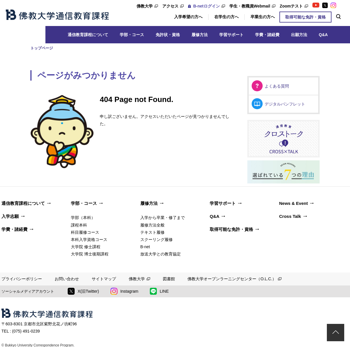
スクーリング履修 (156, 239)
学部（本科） (83, 217)
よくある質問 (277, 86)
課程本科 (79, 225)
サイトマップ (104, 279)
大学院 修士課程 (85, 246)
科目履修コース (85, 232)
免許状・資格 (168, 34)
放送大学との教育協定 (160, 254)
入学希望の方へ (188, 16)
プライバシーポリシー (21, 279)
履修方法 (199, 34)
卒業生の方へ (262, 16)
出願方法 (299, 34)
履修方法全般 (152, 225)
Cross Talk (290, 216)
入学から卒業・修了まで (162, 217)
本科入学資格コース (89, 239)
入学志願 (10, 216)
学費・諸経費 (267, 34)
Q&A (323, 34)
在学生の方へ (226, 16)
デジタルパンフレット (285, 104)
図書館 (169, 279)
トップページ (41, 48)
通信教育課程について (88, 34)
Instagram (124, 291)
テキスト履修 (152, 232)
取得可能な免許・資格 (305, 17)
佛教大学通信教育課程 (57, 15)
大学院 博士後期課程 (89, 254)
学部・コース (132, 34)
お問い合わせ (67, 279)
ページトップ (335, 332)
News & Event (293, 203)
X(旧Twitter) (83, 291)
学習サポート (231, 34)
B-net (145, 246)
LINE (159, 291)
